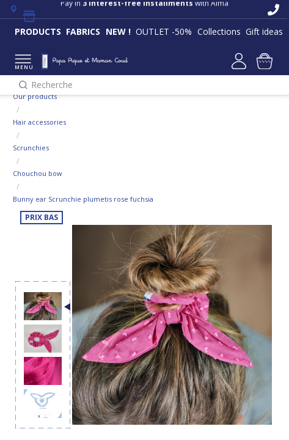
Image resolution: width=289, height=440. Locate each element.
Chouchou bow (37, 173)
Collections (219, 31)
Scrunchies (31, 147)
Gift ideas (264, 31)
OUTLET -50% (164, 31)
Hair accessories (39, 122)
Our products (35, 96)
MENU (23, 62)
